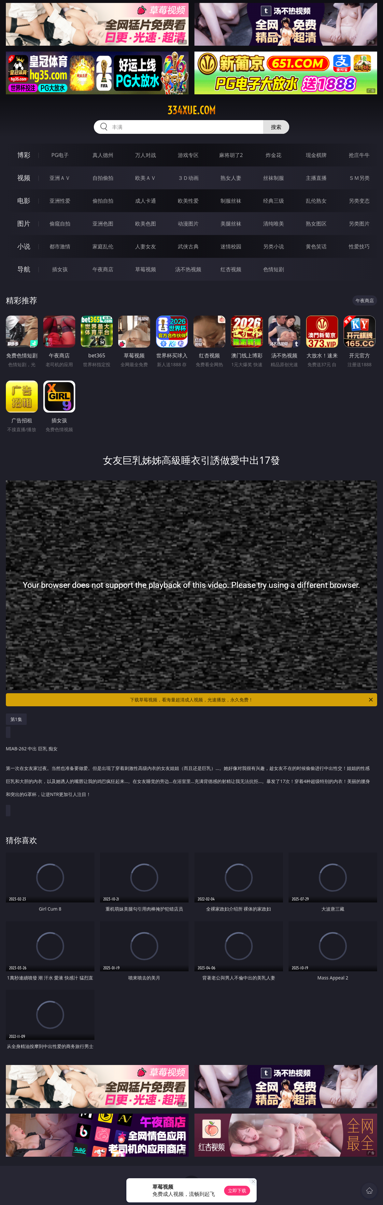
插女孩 (60, 269)
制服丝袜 (230, 200)
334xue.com (191, 110)
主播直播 (316, 177)
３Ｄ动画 (188, 177)
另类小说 (273, 246)
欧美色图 (145, 223)
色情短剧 (273, 269)
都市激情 (60, 246)
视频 (23, 177)
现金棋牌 (316, 155)
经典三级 (273, 200)
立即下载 (237, 1190)
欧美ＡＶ (145, 177)
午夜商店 (102, 269)
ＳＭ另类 (359, 177)
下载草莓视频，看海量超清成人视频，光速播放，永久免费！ (252, 700)
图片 (23, 223)
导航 (23, 269)
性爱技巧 (359, 246)
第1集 (16, 719)
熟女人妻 (230, 177)
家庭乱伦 (102, 246)
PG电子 (60, 155)
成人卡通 (145, 200)
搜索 (276, 127)
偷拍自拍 (102, 200)
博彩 (23, 154)
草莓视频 (145, 269)
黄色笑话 (316, 246)
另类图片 (359, 223)
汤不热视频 (188, 269)
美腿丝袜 (230, 223)
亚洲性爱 (60, 200)
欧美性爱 (188, 200)
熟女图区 (316, 223)
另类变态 (359, 200)
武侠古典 (188, 246)
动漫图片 (188, 223)
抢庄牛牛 (359, 155)
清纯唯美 (273, 223)
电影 (23, 200)
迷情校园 (230, 246)
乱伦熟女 (316, 200)
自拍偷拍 (102, 177)
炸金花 (273, 155)
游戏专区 (188, 155)
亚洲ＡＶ (60, 177)
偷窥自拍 (60, 223)
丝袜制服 (273, 177)
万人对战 (145, 155)
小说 (23, 246)
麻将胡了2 (231, 155)
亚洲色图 (102, 223)
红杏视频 (230, 269)
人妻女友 (145, 246)
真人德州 (102, 155)
